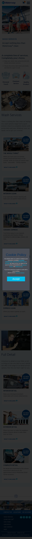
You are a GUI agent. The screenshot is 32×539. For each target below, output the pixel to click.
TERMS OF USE (19, 267)
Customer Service (20, 273)
